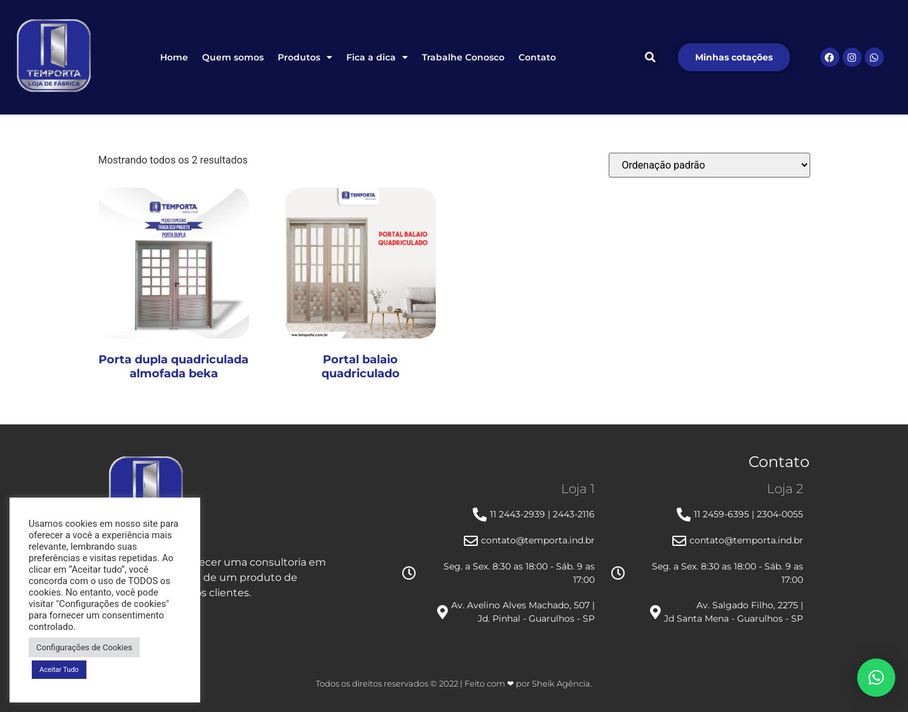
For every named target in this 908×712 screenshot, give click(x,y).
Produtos (305, 57)
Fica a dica (377, 57)
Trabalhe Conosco (463, 57)
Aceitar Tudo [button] (59, 670)
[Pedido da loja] (709, 165)
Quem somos (233, 57)
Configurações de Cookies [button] (84, 647)
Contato (537, 57)
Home (174, 57)
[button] (650, 57)
